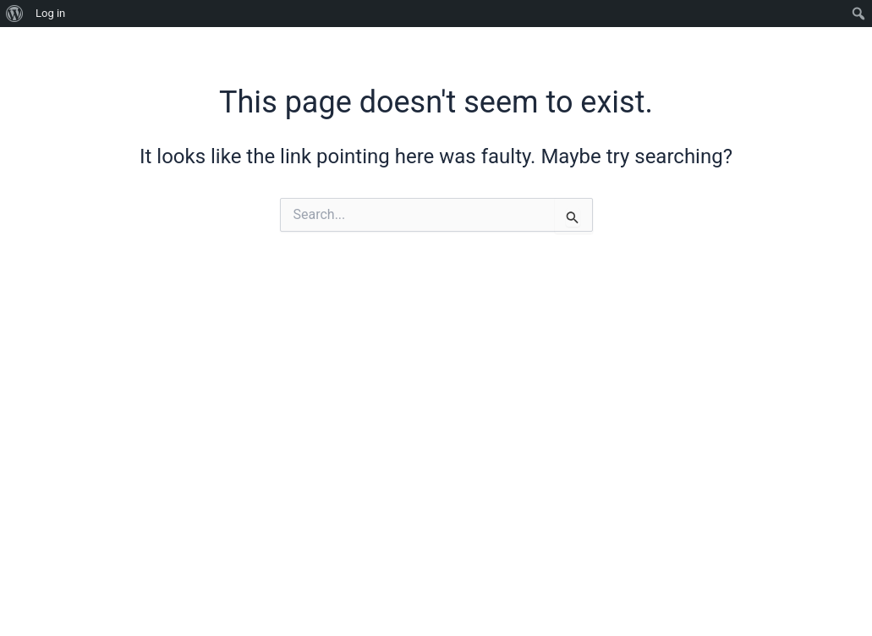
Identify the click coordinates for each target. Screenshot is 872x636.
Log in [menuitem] (50, 13)
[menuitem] (15, 13)
